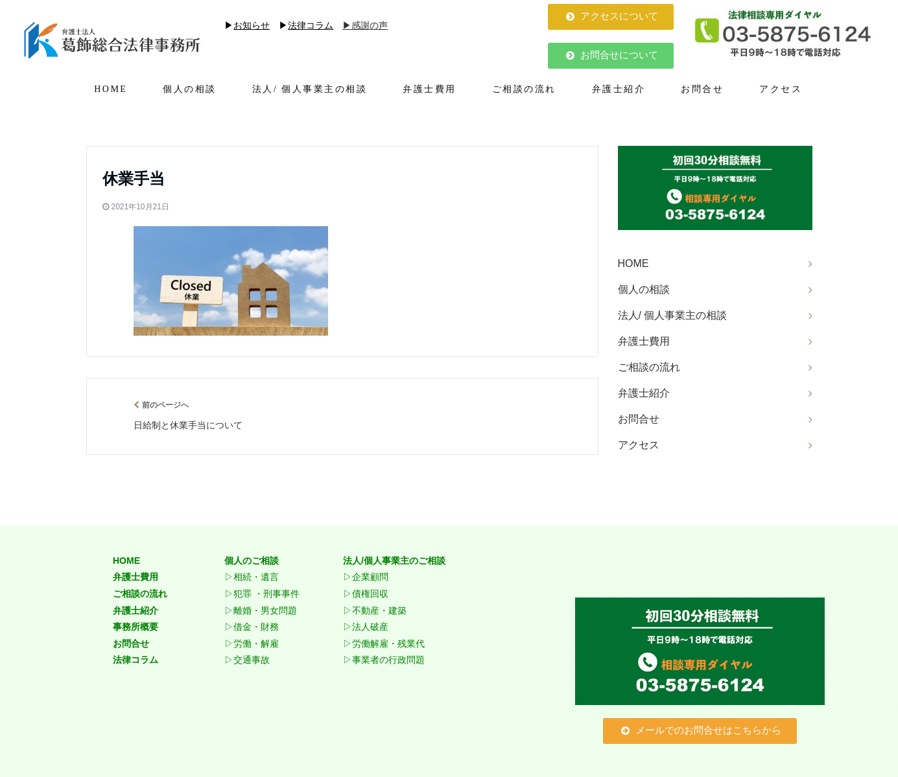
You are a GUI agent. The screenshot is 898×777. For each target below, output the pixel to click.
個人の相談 (190, 89)
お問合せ (702, 89)
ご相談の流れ (524, 89)
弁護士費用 (429, 89)
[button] (611, 17)
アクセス (780, 89)
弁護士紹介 (619, 89)
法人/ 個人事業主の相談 (309, 89)
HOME (110, 89)
